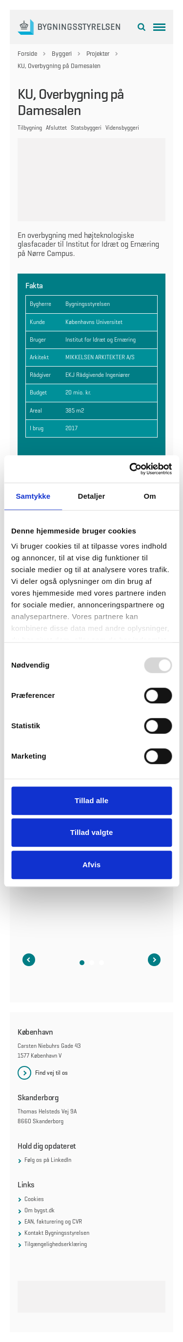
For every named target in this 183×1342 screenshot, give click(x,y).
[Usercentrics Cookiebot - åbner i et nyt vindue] (130, 469)
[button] (82, 962)
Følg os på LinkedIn (47, 1160)
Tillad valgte (91, 832)
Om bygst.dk (39, 1210)
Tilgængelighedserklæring (55, 1244)
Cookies (34, 1199)
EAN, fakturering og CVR (53, 1222)
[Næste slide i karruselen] (154, 959)
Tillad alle (91, 800)
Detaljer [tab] (91, 496)
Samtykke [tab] (33, 496)
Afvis (91, 864)
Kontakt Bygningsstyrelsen (56, 1233)
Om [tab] (150, 496)
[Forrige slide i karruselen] (28, 959)
